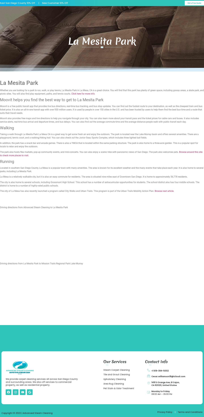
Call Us (189, 11)
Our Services (83, 12)
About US (62, 12)
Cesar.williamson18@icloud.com (168, 376)
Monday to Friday (160, 391)
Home (44, 12)
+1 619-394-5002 (160, 370)
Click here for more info (83, 93)
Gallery (102, 12)
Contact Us (121, 12)
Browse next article (164, 191)
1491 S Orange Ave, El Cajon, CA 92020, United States (165, 384)
